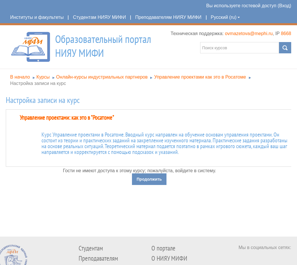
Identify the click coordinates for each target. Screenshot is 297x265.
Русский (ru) (225, 17)
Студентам (91, 248)
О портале (163, 248)
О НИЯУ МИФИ (169, 258)
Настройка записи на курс (38, 83)
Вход (284, 5)
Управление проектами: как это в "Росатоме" (67, 117)
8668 (286, 33)
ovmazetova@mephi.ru (249, 33)
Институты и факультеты (37, 17)
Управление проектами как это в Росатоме (200, 77)
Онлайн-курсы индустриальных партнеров (102, 77)
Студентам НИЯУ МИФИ (99, 17)
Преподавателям (98, 258)
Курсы (43, 77)
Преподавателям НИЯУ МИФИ (168, 17)
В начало (20, 77)
